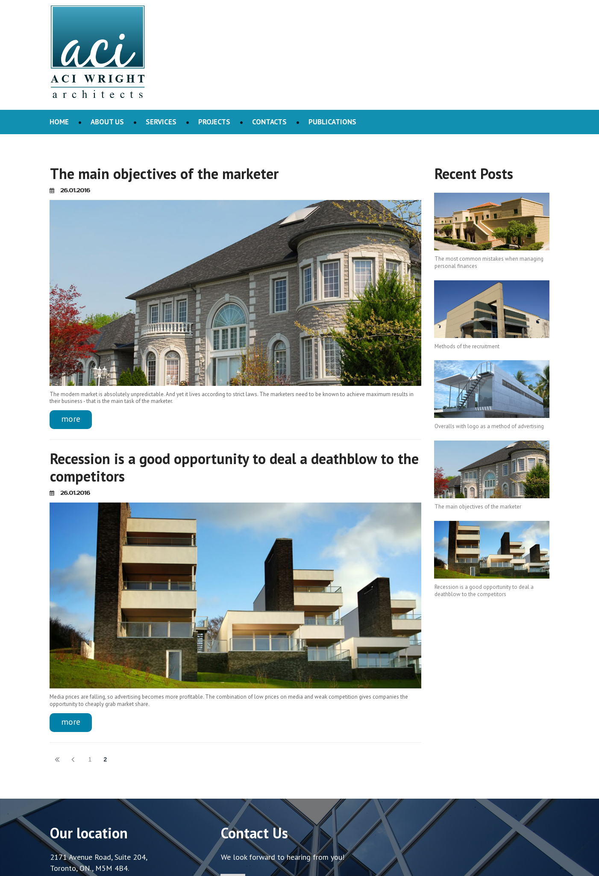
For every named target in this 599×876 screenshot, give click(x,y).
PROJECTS (214, 121)
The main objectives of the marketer (164, 173)
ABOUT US (107, 121)
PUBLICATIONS (332, 121)
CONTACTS (269, 121)
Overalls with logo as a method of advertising (489, 426)
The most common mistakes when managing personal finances (489, 262)
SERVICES (161, 121)
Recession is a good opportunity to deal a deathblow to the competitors (234, 467)
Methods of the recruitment (467, 346)
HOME (59, 121)
